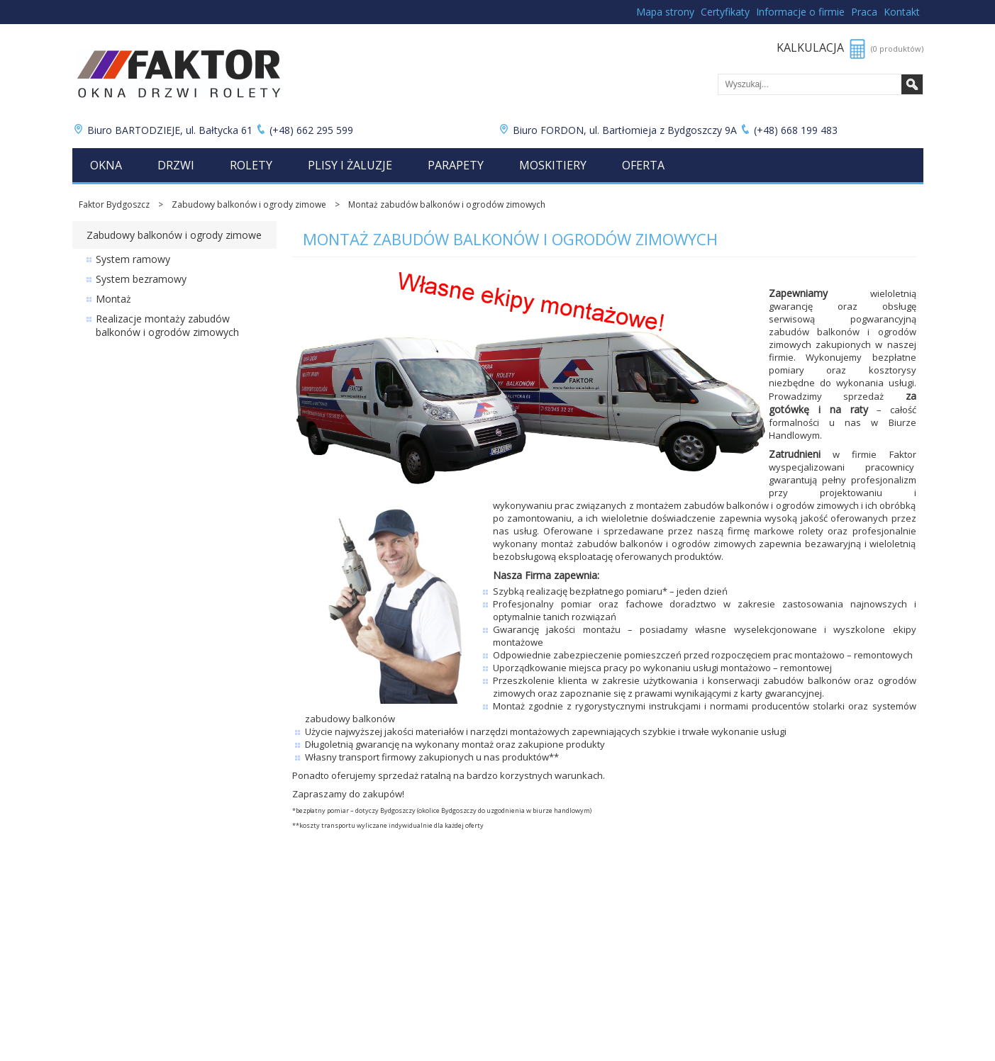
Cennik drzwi (97, 927)
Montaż (113, 298)
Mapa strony (665, 11)
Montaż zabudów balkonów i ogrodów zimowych (446, 204)
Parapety (456, 165)
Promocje (304, 915)
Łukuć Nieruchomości (328, 963)
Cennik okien (97, 915)
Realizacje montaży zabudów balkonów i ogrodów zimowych (167, 325)
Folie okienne (311, 951)
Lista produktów (317, 975)
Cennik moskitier (105, 987)
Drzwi (175, 165)
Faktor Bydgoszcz (114, 204)
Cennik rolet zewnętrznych (124, 939)
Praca (864, 11)
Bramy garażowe (319, 939)
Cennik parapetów (109, 975)
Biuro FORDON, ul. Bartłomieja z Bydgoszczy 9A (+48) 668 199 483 (669, 130)
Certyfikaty (725, 11)
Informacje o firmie (800, 11)
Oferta (643, 165)
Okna (106, 165)
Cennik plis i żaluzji (109, 963)
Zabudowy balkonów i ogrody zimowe (249, 204)
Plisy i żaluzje (350, 165)
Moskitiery (553, 165)
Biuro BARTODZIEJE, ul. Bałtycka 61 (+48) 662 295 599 (214, 130)
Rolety (251, 165)
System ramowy (133, 259)
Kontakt (902, 11)
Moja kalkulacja (315, 987)
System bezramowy (141, 279)
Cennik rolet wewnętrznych (125, 951)
